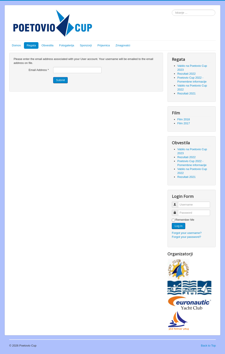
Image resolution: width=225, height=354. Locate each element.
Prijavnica (103, 45)
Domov (16, 45)
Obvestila (47, 45)
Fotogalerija (66, 45)
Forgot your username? (186, 233)
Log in (178, 226)
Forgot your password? (186, 236)
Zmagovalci (123, 45)
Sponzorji (86, 45)
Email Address (39, 70)
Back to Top (208, 345)
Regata (31, 45)
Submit (60, 80)
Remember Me (184, 219)
